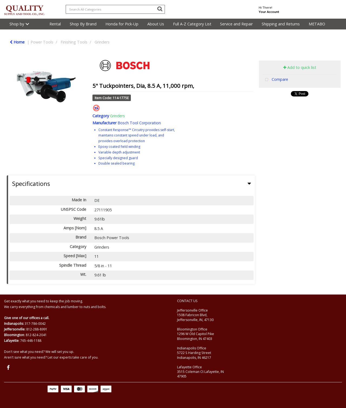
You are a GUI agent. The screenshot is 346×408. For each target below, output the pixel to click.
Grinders (102, 42)
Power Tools (42, 42)
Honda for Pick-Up (121, 23)
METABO (317, 23)
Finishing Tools (74, 42)
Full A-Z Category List (192, 23)
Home (17, 42)
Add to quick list (299, 67)
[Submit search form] (160, 9)
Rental (55, 23)
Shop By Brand (83, 23)
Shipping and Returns (281, 23)
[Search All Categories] (115, 9)
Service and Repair (236, 23)
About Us (155, 23)
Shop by (16, 23)
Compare (275, 80)
